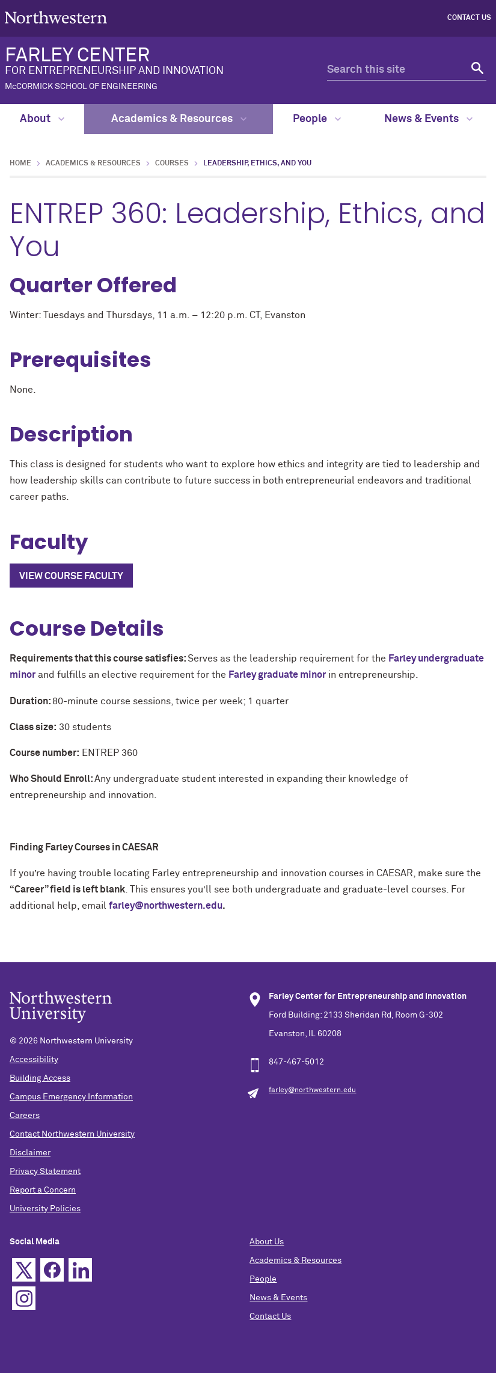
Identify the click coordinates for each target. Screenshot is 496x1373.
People (317, 119)
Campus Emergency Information (71, 1097)
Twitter (23, 1270)
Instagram (23, 1298)
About (42, 119)
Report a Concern (43, 1190)
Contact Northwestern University (72, 1134)
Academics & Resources (178, 119)
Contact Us (469, 18)
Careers (25, 1115)
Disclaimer (30, 1153)
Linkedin (80, 1270)
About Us (267, 1242)
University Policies (45, 1209)
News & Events (428, 119)
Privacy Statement (45, 1171)
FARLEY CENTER (147, 68)
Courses (172, 163)
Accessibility (34, 1059)
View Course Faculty (71, 576)
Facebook (52, 1270)
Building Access (40, 1078)
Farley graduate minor (277, 675)
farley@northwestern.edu (165, 906)
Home (20, 163)
